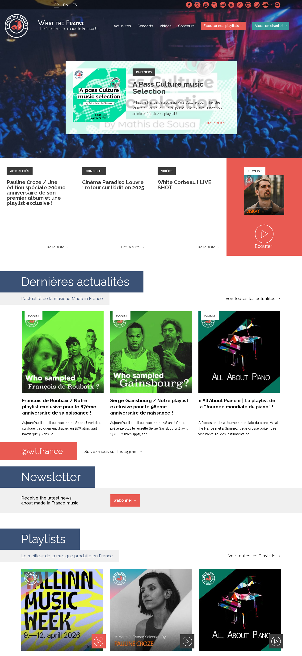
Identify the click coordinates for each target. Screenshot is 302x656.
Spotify (214, 5)
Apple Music (231, 5)
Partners (144, 72)
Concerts (145, 26)
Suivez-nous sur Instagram (111, 451)
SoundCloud (265, 5)
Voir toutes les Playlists (251, 555)
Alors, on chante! (269, 26)
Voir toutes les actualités (250, 298)
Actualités (122, 26)
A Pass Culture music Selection (168, 87)
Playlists (43, 539)
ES (74, 5)
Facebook (189, 5)
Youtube (206, 5)
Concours (186, 26)
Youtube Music (240, 5)
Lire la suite (215, 123)
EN (65, 5)
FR (56, 5)
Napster (248, 5)
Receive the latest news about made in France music (49, 500)
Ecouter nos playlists (221, 26)
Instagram (197, 5)
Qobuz (257, 5)
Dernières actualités (75, 282)
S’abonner (123, 500)
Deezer (223, 5)
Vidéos (166, 26)
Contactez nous (278, 5)
